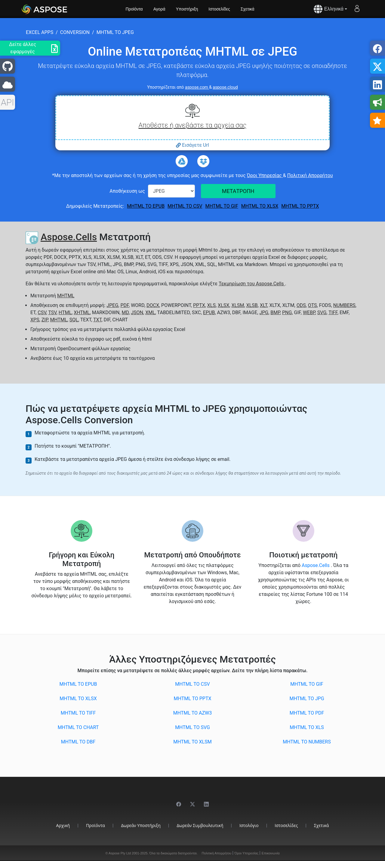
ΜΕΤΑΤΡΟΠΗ (238, 191)
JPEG (112, 305)
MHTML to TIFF (78, 713)
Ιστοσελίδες (219, 9)
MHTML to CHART (78, 727)
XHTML (82, 312)
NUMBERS (344, 305)
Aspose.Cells (69, 237)
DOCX (152, 305)
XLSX (223, 305)
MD (125, 312)
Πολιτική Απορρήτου (310, 175)
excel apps (39, 32)
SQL (73, 320)
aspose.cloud (225, 87)
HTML (65, 312)
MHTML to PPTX (300, 206)
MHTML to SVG (192, 727)
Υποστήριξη (187, 9)
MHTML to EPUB (146, 206)
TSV (52, 312)
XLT (263, 305)
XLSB (252, 305)
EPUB (209, 312)
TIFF (332, 312)
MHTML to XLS (307, 727)
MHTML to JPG (306, 698)
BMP (275, 312)
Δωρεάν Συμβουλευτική (200, 825)
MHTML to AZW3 (192, 713)
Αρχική (63, 825)
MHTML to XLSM (192, 742)
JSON (137, 312)
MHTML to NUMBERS (307, 742)
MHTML (65, 296)
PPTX (199, 305)
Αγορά (159, 9)
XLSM (237, 305)
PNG (287, 312)
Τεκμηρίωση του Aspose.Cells (252, 283)
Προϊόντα (134, 9)
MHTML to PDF (307, 713)
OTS (312, 305)
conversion (75, 32)
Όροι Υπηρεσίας (265, 175)
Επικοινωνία (271, 853)
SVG (321, 312)
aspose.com (197, 87)
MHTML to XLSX (259, 206)
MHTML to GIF (221, 206)
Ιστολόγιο (249, 825)
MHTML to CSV (185, 206)
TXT (97, 320)
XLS (211, 305)
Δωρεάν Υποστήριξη (141, 825)
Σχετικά (247, 9)
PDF (124, 305)
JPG (263, 312)
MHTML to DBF (78, 742)
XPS (34, 320)
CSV (42, 312)
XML (150, 312)
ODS (301, 305)
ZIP (45, 320)
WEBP (309, 312)
